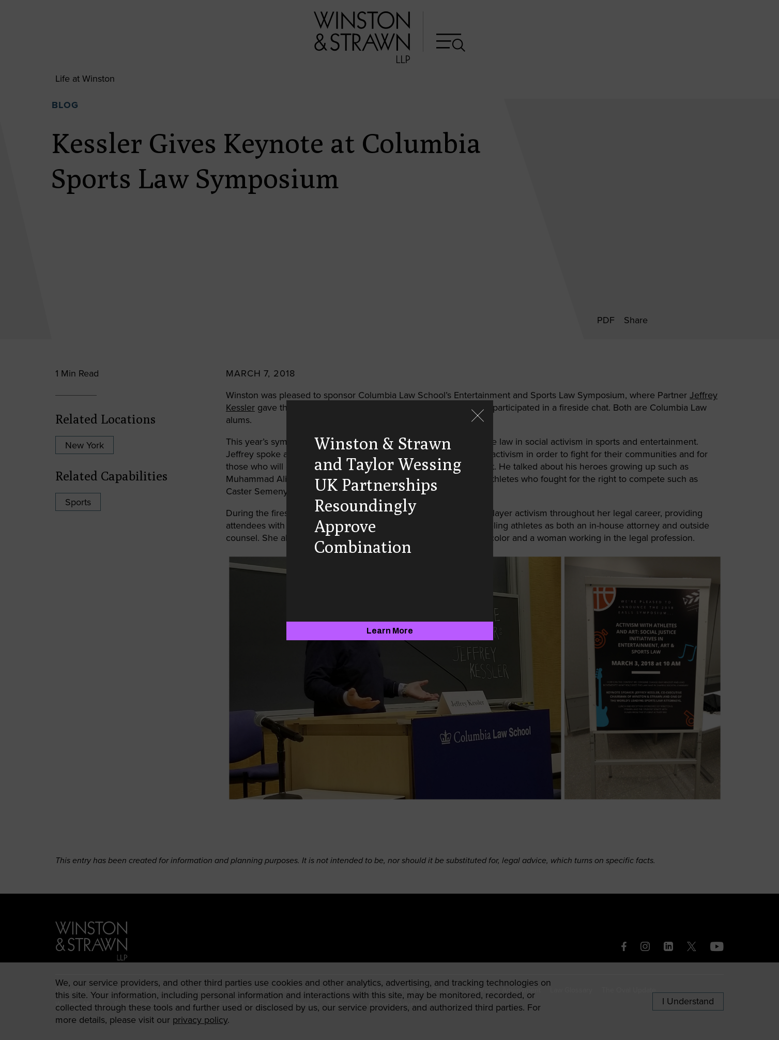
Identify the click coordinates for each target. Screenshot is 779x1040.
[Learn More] (389, 631)
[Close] (477, 417)
